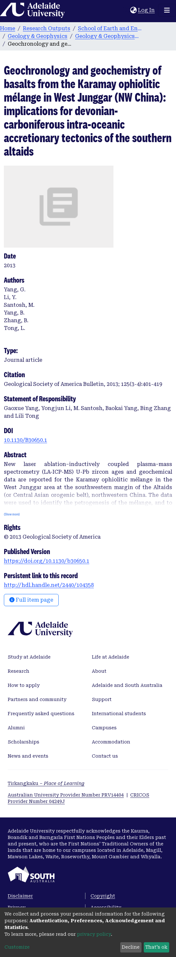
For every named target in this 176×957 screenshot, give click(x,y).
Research (18, 671)
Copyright (103, 895)
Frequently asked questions (41, 713)
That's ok (156, 947)
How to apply (24, 685)
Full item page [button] (31, 600)
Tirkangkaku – (46, 783)
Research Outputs (46, 28)
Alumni (16, 727)
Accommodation (111, 741)
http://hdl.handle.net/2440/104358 (49, 585)
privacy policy (94, 934)
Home (7, 28)
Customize (17, 947)
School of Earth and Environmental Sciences (110, 28)
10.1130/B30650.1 (25, 440)
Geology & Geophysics (37, 36)
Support (102, 699)
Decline (131, 947)
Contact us (105, 756)
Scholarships (23, 741)
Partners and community (37, 699)
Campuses (104, 727)
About (99, 671)
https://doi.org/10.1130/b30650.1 (46, 561)
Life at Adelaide (110, 657)
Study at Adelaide (29, 657)
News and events (28, 756)
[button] (133, 10)
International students (119, 713)
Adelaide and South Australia (127, 685)
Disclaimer (20, 895)
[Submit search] (125, 10)
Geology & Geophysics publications (107, 36)
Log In (146, 10)
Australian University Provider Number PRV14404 (66, 795)
